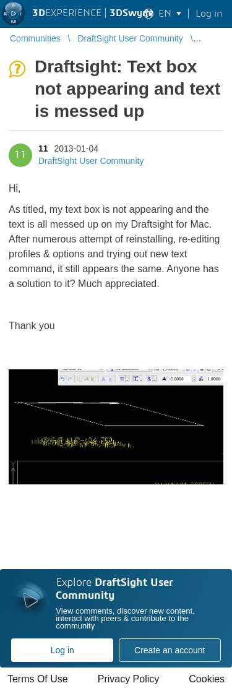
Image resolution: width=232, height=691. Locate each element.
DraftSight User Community (91, 161)
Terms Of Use (37, 679)
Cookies (207, 679)
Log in (62, 650)
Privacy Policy (129, 679)
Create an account (169, 650)
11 (43, 148)
